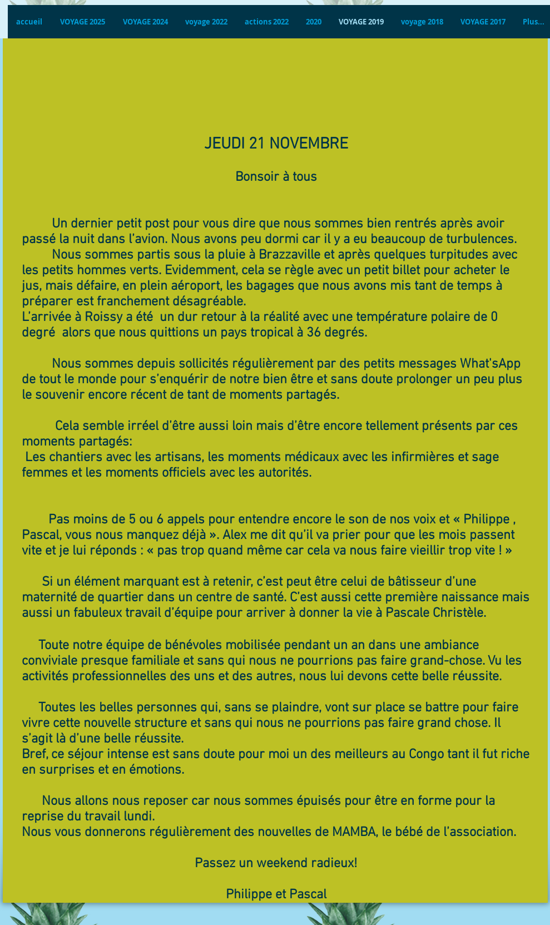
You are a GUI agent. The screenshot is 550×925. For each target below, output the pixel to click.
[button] (145, 21)
